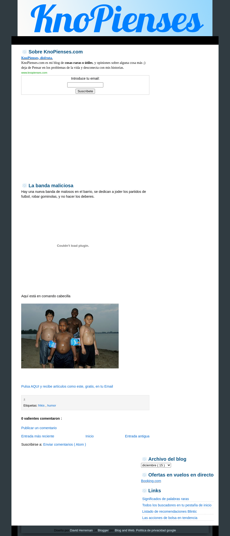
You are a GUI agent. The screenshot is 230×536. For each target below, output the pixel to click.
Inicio (90, 436)
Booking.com (151, 481)
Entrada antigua (137, 436)
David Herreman (81, 530)
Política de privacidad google (156, 530)
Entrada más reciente (37, 436)
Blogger (103, 530)
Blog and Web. (125, 530)
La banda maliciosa (51, 185)
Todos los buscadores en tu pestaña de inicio (176, 505)
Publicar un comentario (39, 428)
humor (51, 405)
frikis (42, 405)
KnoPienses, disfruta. (37, 58)
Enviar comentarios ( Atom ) (64, 444)
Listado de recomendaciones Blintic (169, 511)
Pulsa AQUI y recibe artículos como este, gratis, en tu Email (67, 386)
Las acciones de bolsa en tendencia (169, 518)
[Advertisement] (105, 39)
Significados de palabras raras (165, 499)
